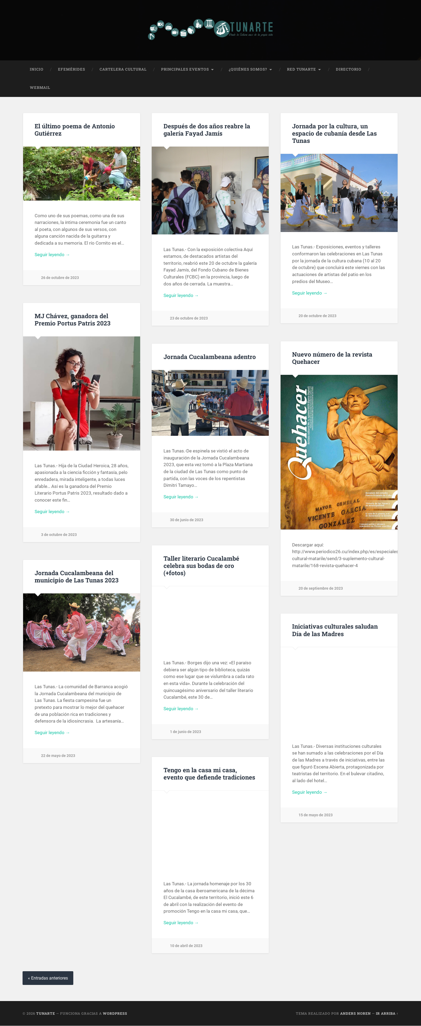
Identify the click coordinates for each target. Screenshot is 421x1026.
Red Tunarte (301, 69)
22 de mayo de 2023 (58, 756)
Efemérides (71, 69)
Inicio (36, 69)
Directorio (348, 69)
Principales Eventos (185, 69)
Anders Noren (355, 1014)
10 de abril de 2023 (186, 946)
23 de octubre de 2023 (189, 319)
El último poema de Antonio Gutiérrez (75, 129)
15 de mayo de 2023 (316, 815)
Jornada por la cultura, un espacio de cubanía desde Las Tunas (334, 133)
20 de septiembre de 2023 (321, 588)
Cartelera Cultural (123, 69)
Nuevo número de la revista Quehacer (332, 358)
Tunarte (45, 1014)
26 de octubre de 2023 (60, 278)
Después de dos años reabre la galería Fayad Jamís (207, 129)
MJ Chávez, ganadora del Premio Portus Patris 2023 (72, 319)
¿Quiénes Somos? (248, 69)
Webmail (40, 87)
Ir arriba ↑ (387, 1014)
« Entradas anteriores (48, 978)
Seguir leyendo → (52, 255)
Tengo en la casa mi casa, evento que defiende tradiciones (209, 773)
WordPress (115, 1014)
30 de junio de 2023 (186, 520)
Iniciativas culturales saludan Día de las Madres (335, 630)
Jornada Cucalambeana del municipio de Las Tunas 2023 (76, 576)
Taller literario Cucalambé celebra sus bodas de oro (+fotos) (201, 565)
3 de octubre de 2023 (59, 535)
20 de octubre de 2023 (317, 316)
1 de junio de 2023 (185, 732)
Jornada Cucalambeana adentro (210, 357)
